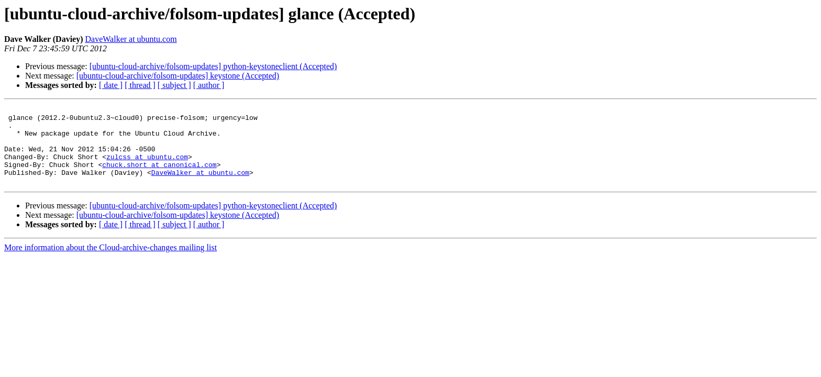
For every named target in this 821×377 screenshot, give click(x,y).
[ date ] (111, 85)
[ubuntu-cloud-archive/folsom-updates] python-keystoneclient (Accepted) (213, 66)
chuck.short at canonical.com (159, 177)
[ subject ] (174, 85)
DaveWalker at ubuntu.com (131, 39)
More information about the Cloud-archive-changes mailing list (110, 263)
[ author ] (209, 85)
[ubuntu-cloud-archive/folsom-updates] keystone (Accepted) (177, 75)
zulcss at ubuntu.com (147, 167)
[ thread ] (140, 85)
